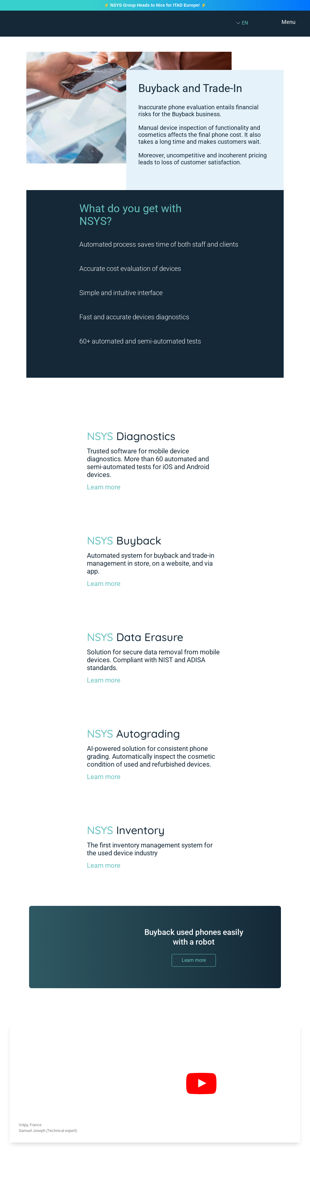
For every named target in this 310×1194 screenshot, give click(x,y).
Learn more (103, 487)
